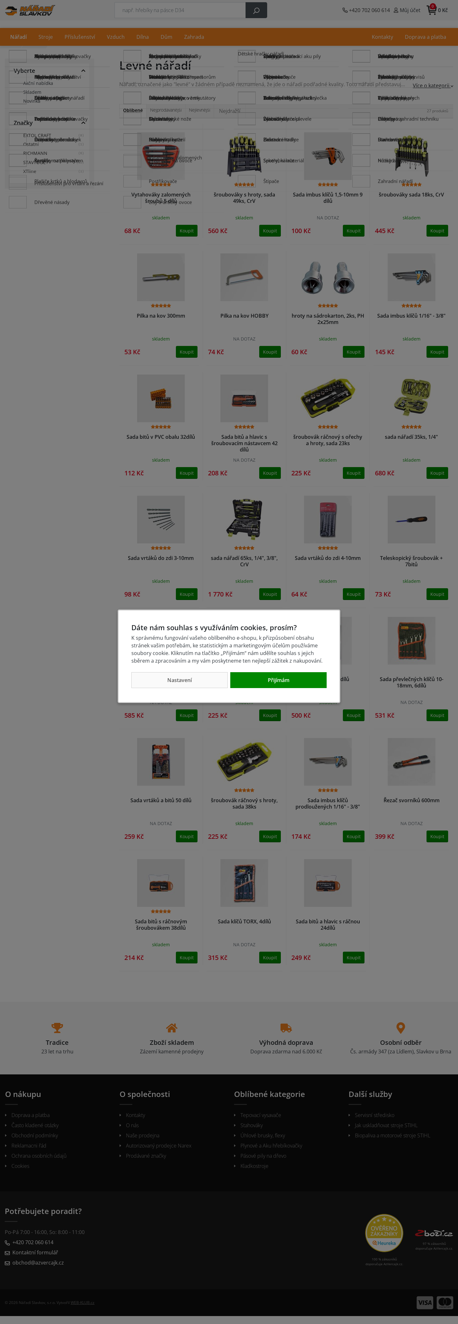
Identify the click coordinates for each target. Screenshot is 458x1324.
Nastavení (179, 680)
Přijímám (278, 680)
